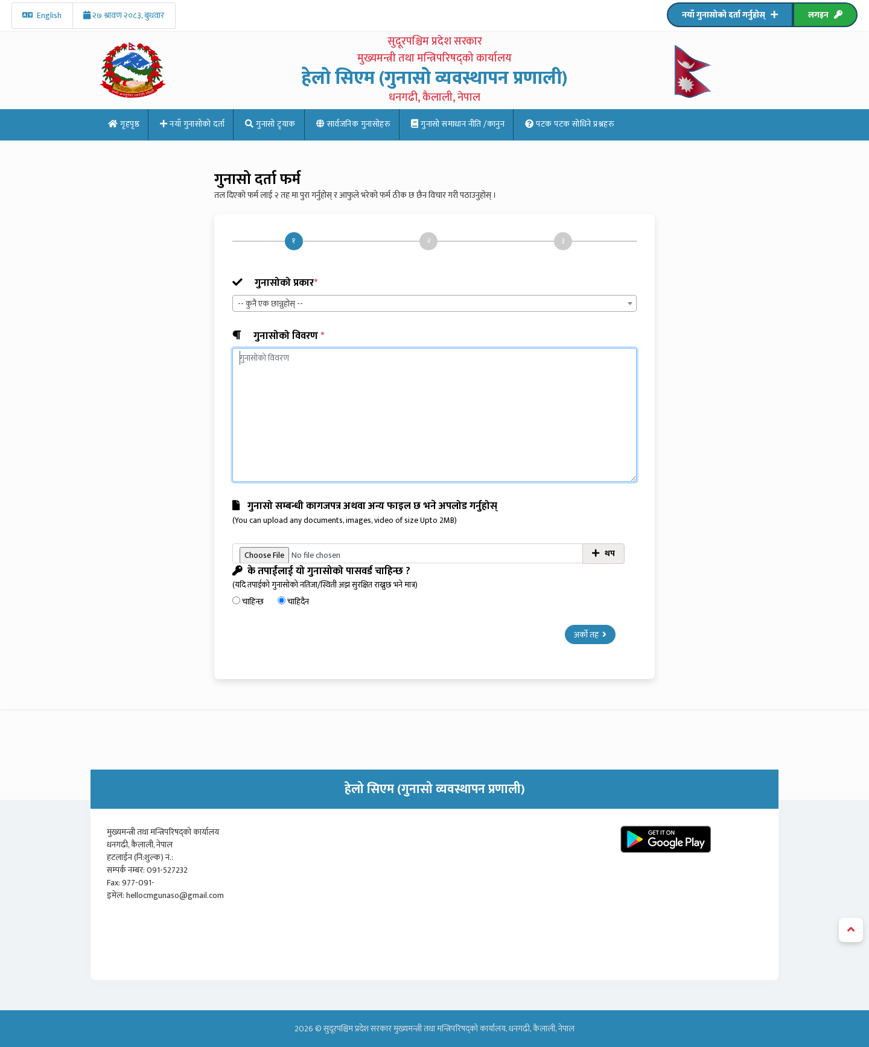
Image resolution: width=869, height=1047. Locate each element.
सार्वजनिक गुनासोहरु (353, 124)
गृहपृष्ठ (123, 124)
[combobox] (434, 303)
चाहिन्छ (249, 602)
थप (603, 553)
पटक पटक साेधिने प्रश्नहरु (569, 124)
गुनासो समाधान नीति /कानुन (458, 124)
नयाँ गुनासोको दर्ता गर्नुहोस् (730, 15)
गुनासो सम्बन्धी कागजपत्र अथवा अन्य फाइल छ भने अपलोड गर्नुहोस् (434, 512)
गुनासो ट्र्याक (270, 124)
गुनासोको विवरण (278, 336)
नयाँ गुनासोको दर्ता (192, 124)
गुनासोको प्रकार (274, 283)
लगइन (825, 15)
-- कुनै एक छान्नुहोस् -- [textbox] (270, 304)
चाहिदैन (293, 602)
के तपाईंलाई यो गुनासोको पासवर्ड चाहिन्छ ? (434, 577)
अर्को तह (590, 635)
